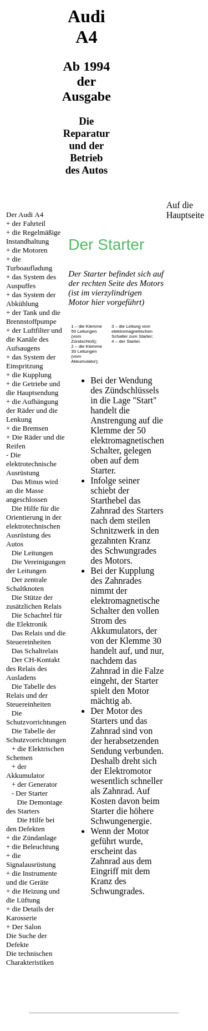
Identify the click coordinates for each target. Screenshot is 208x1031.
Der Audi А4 (24, 214)
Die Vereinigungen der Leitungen (35, 566)
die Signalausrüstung (31, 860)
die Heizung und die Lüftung (33, 895)
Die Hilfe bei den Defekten (30, 824)
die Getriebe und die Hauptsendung (33, 388)
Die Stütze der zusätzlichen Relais (34, 601)
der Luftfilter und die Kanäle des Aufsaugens (34, 339)
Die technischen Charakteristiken (30, 957)
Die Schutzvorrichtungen (36, 717)
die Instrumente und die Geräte (31, 877)
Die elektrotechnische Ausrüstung (31, 464)
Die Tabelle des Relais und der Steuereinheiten (31, 695)
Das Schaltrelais (35, 651)
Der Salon (26, 927)
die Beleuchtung (35, 846)
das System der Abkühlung (30, 299)
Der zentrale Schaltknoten (26, 584)
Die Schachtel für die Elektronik (34, 619)
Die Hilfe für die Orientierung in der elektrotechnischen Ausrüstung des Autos (34, 526)
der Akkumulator (25, 771)
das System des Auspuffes (31, 281)
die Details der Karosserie (30, 913)
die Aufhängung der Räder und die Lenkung (32, 410)
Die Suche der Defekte (26, 940)
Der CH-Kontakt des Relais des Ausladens (33, 668)
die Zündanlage (34, 837)
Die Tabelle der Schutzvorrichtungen (36, 735)
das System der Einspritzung (30, 361)
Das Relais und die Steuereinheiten (36, 637)
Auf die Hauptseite (185, 210)
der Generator (37, 784)
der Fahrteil (28, 223)
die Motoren (30, 250)
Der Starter (31, 793)
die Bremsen (30, 428)
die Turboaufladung (29, 263)
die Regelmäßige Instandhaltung (33, 236)
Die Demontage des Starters (34, 806)
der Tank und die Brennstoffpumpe (33, 316)
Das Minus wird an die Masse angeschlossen (32, 490)
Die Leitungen (32, 553)
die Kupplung (32, 375)
